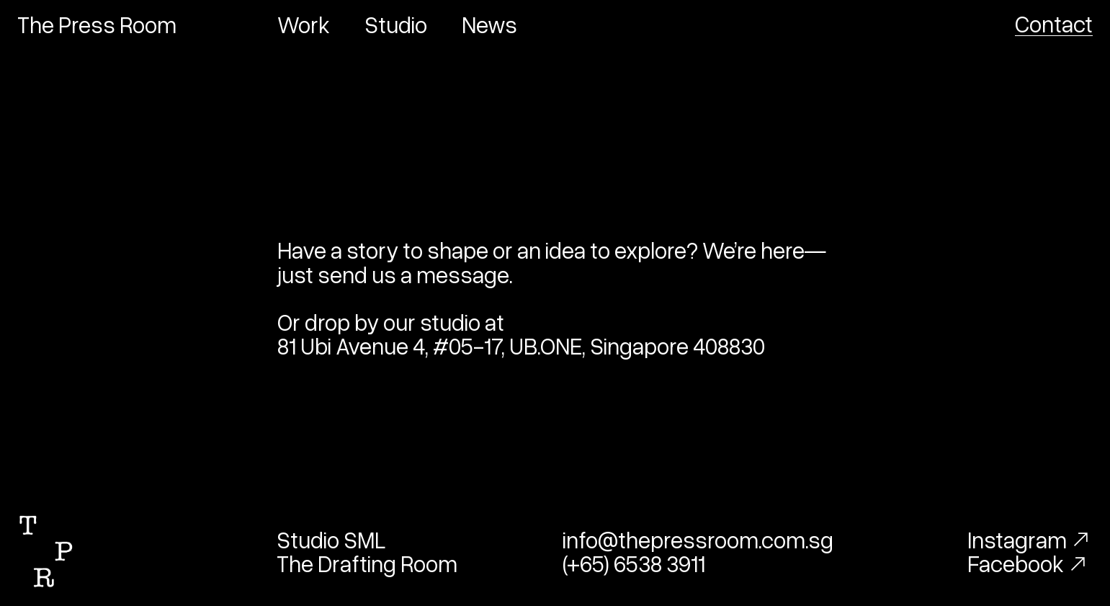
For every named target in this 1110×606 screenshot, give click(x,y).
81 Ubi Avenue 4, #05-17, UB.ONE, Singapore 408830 (521, 345)
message (462, 274)
